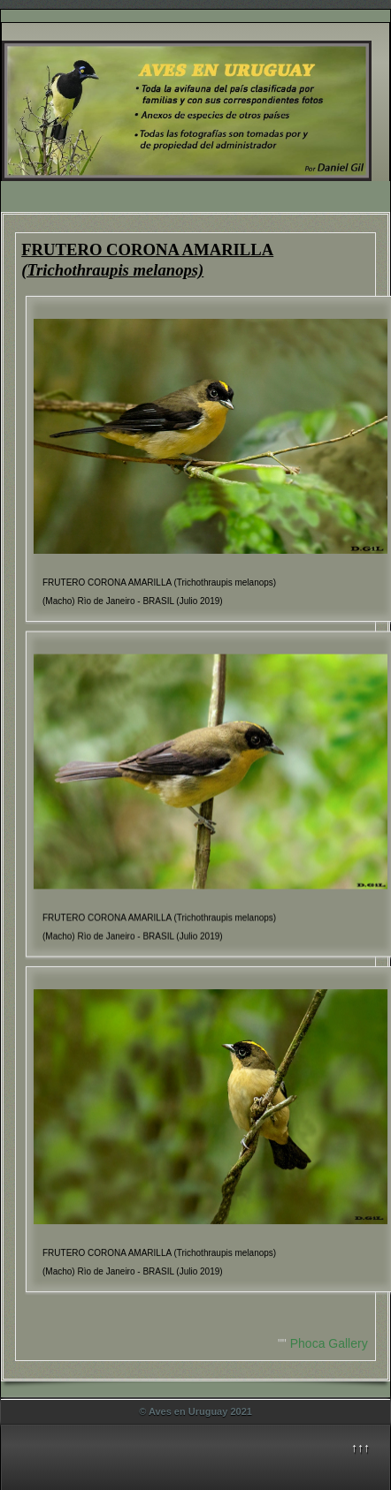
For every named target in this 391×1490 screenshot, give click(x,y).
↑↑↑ (360, 1448)
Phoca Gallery (329, 1343)
